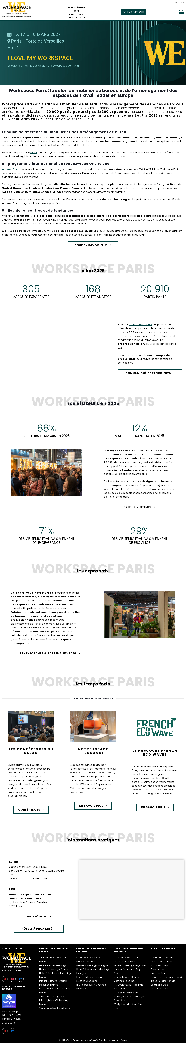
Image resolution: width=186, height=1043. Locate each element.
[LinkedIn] (13, 1031)
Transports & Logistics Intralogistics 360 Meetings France (54, 1000)
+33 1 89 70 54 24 (11, 1015)
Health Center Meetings (52, 965)
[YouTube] (5, 1031)
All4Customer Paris (162, 961)
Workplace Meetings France (55, 1008)
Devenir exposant (133, 12)
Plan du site (104, 1040)
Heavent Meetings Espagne (92, 965)
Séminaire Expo (159, 984)
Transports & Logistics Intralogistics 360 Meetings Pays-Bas (129, 996)
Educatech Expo (160, 965)
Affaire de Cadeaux (162, 957)
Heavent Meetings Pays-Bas (130, 965)
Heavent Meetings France (53, 969)
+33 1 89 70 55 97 (11, 970)
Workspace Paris (160, 988)
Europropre (157, 969)
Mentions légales (119, 1040)
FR (176, 2)
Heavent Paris (159, 973)
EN (182, 2)
